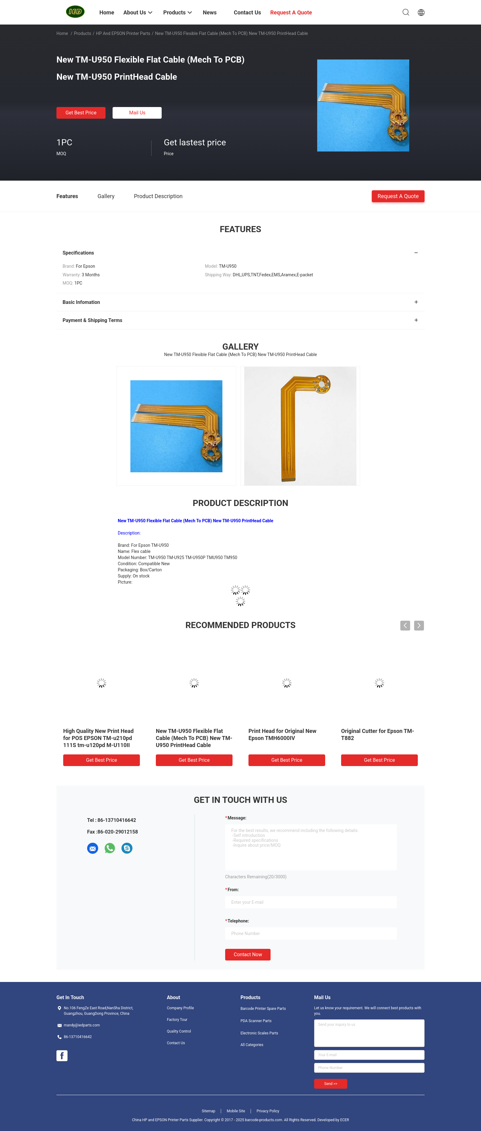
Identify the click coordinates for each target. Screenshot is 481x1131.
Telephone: (238, 920)
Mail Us (137, 113)
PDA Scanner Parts (255, 1021)
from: (233, 889)
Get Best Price (81, 113)
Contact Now (248, 954)
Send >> (330, 1084)
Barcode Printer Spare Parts (263, 1008)
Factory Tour (177, 1020)
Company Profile (180, 1008)
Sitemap (208, 1111)
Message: (237, 817)
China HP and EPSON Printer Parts (160, 1120)
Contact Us (176, 1043)
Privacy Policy (267, 1111)
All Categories (251, 1045)
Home (62, 33)
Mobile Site (236, 1111)
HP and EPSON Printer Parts (123, 33)
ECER (344, 1120)
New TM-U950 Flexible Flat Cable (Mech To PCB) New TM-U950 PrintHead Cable (194, 738)
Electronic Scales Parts (259, 1033)
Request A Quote (398, 196)
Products (82, 33)
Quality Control (179, 1031)
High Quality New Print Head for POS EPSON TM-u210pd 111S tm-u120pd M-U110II (98, 738)
